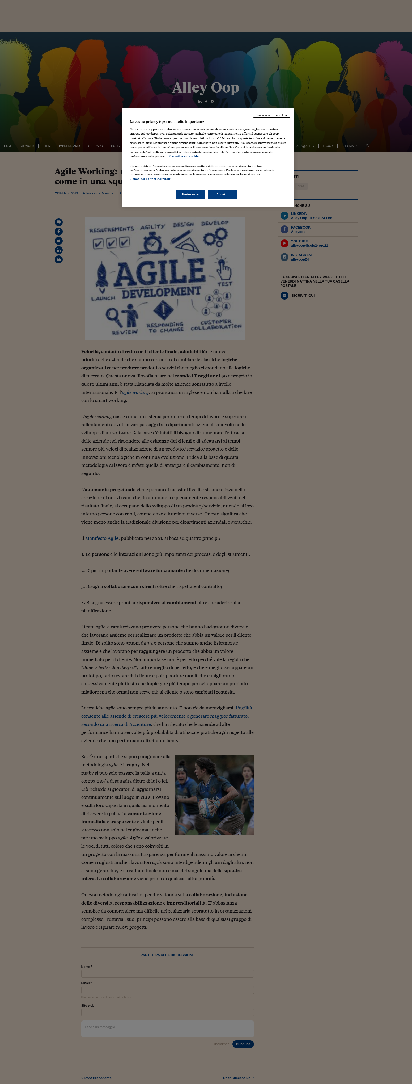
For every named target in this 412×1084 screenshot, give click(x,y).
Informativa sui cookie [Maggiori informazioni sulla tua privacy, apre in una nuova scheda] (183, 156)
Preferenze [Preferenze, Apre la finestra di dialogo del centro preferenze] (190, 194)
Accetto (222, 194)
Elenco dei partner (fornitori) (150, 178)
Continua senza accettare (272, 115)
